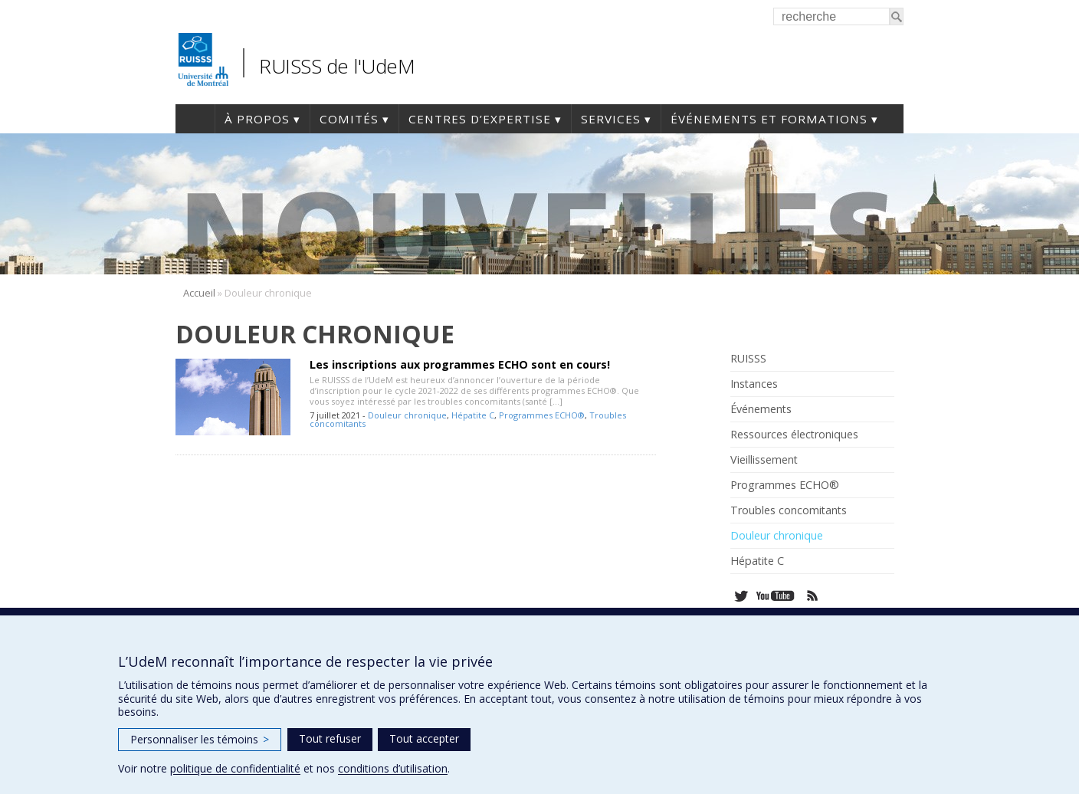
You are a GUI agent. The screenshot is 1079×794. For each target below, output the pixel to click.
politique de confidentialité (235, 768)
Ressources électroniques (794, 434)
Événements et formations (769, 118)
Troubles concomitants (788, 510)
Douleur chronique (407, 415)
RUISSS (748, 359)
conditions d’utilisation (393, 768)
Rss (812, 595)
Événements (761, 409)
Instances (754, 384)
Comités (349, 118)
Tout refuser (330, 738)
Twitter (740, 595)
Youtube (776, 595)
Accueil (195, 118)
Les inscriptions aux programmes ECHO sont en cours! (460, 364)
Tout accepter (424, 738)
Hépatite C (472, 415)
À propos (257, 118)
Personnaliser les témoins (199, 739)
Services (611, 118)
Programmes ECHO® (542, 415)
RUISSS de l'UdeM (337, 66)
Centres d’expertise (479, 118)
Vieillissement (764, 460)
